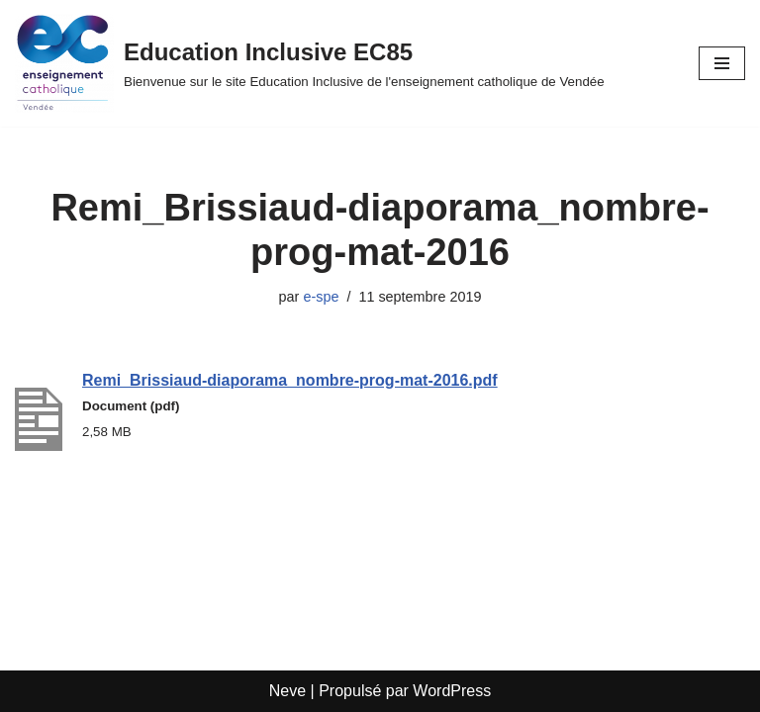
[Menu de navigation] (722, 63)
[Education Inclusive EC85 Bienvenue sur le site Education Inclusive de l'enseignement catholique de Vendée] (310, 63)
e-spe (320, 297)
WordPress (452, 690)
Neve (287, 690)
